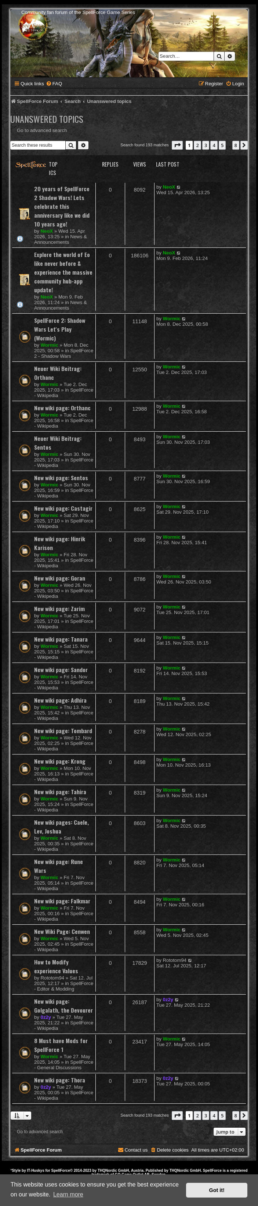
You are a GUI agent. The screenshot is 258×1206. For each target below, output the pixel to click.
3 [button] (205, 145)
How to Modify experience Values (56, 966)
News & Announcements (60, 239)
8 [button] (236, 145)
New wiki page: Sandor (61, 669)
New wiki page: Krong (60, 761)
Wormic (49, 345)
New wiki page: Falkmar (62, 900)
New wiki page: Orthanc (62, 407)
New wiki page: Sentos (61, 477)
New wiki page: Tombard (63, 730)
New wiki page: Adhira (60, 700)
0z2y (46, 1017)
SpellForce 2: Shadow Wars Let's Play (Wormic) (59, 329)
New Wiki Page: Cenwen (62, 931)
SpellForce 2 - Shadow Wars (63, 353)
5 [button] (222, 145)
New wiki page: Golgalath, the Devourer (63, 1005)
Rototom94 (53, 978)
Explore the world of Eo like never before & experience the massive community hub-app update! (63, 272)
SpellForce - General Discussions (63, 1064)
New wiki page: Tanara (61, 639)
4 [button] (213, 145)
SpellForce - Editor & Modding (63, 986)
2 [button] (197, 145)
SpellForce (60, 1170)
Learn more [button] (68, 1194)
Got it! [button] (217, 1190)
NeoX (47, 231)
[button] (177, 145)
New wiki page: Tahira (60, 791)
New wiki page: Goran (59, 578)
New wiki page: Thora (59, 1079)
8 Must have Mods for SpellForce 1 (61, 1045)
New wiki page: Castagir (63, 508)
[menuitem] (54, 83)
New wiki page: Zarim (59, 608)
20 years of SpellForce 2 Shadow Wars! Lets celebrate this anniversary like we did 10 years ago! (62, 206)
